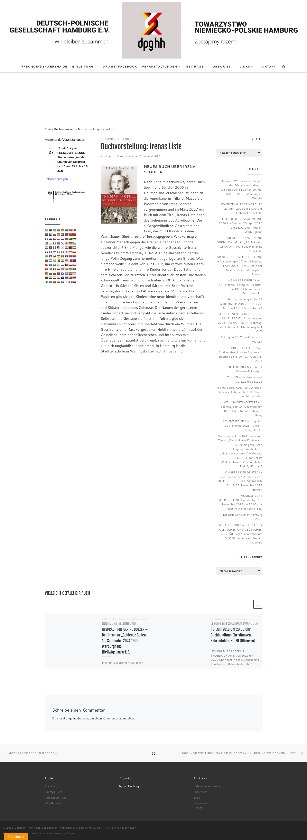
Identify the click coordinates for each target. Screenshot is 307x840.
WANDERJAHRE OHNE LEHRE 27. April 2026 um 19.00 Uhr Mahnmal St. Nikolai (241, 208)
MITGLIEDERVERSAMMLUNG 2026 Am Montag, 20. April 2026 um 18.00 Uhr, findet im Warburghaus (240, 225)
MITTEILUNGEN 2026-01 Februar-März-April (244, 369)
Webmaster (201, 803)
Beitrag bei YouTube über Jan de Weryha (241, 339)
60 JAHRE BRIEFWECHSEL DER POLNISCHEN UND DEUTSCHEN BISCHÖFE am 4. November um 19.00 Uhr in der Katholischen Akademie (239, 533)
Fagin (109, 156)
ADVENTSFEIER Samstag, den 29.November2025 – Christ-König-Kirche (242, 425)
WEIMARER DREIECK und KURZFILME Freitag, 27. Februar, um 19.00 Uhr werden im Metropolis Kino (240, 286)
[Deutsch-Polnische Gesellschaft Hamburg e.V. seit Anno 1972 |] (153, 30)
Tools (197, 797)
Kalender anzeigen (56, 179)
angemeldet (74, 718)
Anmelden (51, 786)
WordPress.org (54, 803)
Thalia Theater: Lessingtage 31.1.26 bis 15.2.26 (244, 379)
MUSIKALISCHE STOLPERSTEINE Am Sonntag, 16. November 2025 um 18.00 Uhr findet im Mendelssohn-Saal (239, 502)
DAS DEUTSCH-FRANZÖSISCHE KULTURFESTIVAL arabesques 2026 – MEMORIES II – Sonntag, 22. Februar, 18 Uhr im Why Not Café (240, 322)
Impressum (200, 792)
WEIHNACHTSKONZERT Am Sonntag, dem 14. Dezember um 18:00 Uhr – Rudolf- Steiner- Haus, (241, 408)
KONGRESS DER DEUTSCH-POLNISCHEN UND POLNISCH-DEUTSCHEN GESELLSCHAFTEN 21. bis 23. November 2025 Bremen (240, 481)
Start (48, 129)
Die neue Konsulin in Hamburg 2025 (242, 517)
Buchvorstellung (64, 129)
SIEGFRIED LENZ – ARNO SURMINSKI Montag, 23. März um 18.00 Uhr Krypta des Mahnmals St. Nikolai (239, 244)
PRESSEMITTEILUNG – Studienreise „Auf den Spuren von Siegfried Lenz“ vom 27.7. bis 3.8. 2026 (72, 161)
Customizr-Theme (63, 833)
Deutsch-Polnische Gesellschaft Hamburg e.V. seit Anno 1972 (57, 827)
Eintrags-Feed (53, 792)
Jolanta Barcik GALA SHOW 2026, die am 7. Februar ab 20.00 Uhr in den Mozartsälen (239, 392)
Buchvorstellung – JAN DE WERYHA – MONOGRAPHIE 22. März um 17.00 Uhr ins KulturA (240, 303)
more (199, 807)
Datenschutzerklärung (207, 786)
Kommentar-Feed (56, 797)
